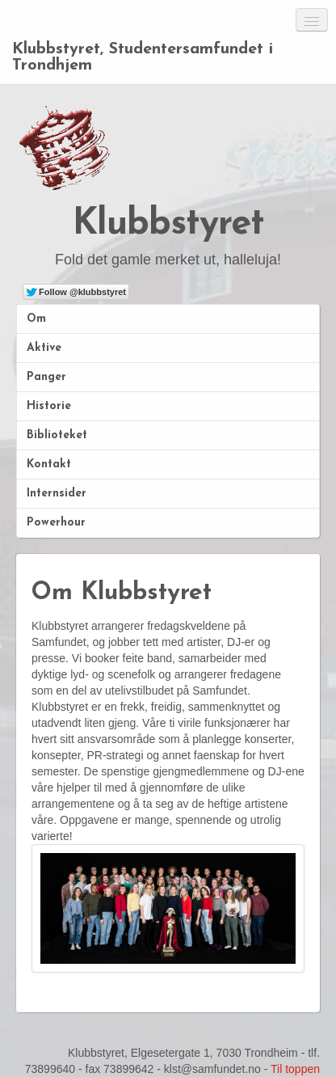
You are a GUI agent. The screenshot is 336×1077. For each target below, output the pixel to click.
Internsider (56, 494)
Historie (49, 406)
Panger (46, 377)
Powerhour (56, 523)
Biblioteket (57, 435)
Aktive (44, 348)
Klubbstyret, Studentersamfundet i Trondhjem (142, 57)
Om (36, 319)
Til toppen (295, 1068)
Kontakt (49, 464)
